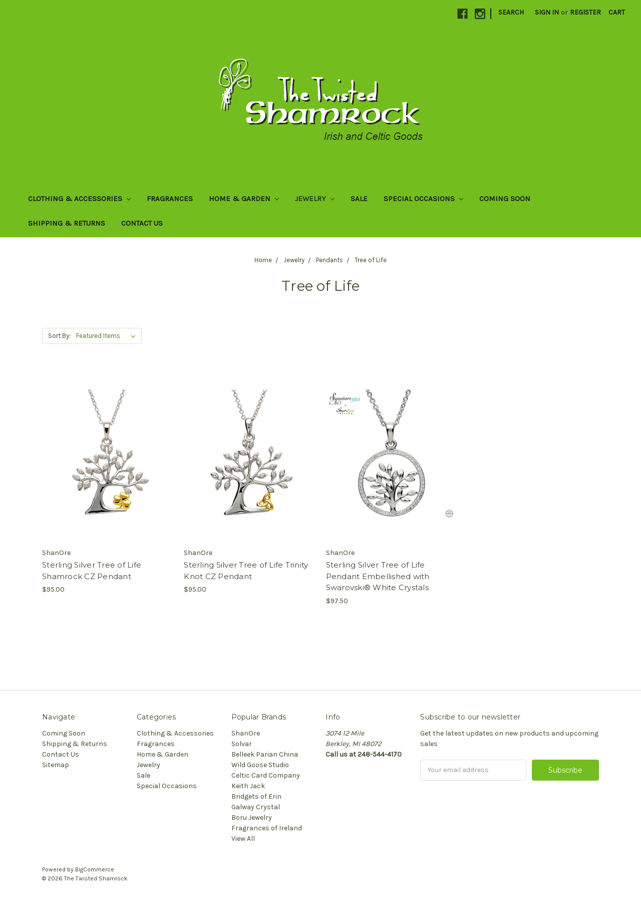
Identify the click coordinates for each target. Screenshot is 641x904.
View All (243, 838)
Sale (359, 198)
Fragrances (170, 198)
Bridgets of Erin (256, 796)
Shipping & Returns (66, 223)
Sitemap (55, 765)
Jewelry (315, 198)
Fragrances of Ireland (266, 828)
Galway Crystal (255, 807)
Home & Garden (244, 198)
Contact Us (142, 223)
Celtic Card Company (265, 775)
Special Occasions (423, 198)
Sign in (547, 12)
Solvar (241, 744)
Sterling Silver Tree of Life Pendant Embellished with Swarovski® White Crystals (378, 576)
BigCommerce (94, 869)
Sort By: (59, 335)
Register (585, 12)
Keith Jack (248, 786)
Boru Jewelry (251, 817)
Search (511, 12)
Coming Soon (504, 198)
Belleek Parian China (264, 754)
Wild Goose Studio (260, 765)
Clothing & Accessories (79, 198)
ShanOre (245, 733)
